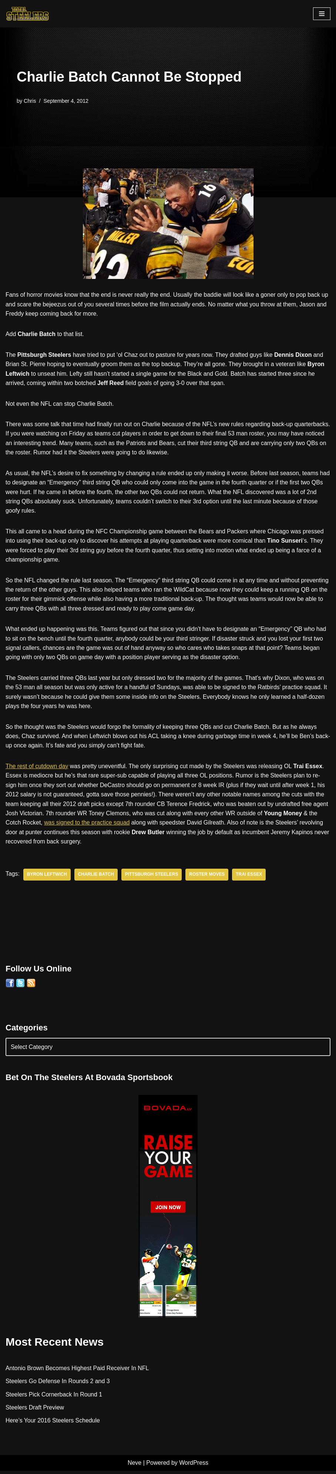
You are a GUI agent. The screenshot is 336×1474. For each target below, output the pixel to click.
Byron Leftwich (47, 877)
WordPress (193, 1466)
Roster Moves (208, 877)
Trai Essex (250, 877)
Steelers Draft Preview (35, 1411)
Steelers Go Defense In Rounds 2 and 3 (58, 1384)
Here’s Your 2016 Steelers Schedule (53, 1424)
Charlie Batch (96, 877)
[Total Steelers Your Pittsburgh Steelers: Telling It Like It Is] (28, 13)
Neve (134, 1466)
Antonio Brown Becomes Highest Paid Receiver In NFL (78, 1371)
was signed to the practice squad (97, 825)
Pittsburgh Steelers (152, 877)
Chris (30, 100)
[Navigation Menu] (321, 13)
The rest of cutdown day (37, 768)
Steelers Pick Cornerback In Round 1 (54, 1398)
